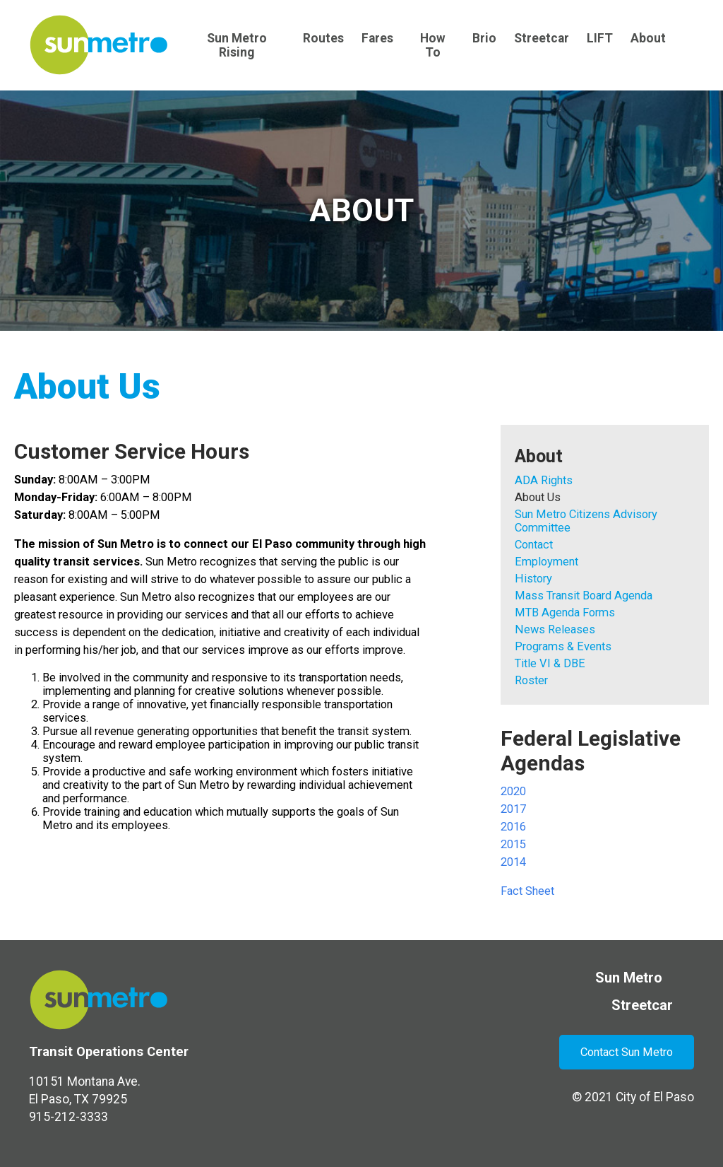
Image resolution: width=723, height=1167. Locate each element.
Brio (484, 38)
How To (433, 45)
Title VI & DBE (550, 663)
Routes (323, 38)
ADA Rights (544, 480)
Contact (534, 544)
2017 (513, 809)
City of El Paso (655, 1097)
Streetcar (541, 38)
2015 (513, 844)
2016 (513, 826)
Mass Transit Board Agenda (583, 595)
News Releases (555, 629)
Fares (377, 38)
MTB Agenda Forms (565, 612)
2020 (513, 791)
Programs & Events (563, 646)
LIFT (600, 38)
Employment (546, 561)
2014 (513, 862)
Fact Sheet (527, 891)
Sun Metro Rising (237, 45)
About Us (538, 497)
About (648, 38)
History (533, 578)
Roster (531, 680)
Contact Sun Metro (626, 1052)
